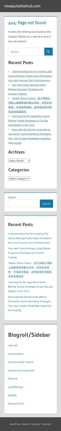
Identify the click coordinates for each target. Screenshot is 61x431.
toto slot (12, 345)
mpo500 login (16, 386)
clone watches (16, 353)
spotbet (12, 395)
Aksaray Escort (16, 403)
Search (12, 197)
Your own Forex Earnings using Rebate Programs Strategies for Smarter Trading (27, 89)
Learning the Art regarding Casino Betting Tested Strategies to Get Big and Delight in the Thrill (28, 120)
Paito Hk (12, 378)
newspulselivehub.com (22, 6)
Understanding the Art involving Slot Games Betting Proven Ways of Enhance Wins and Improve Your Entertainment (30, 76)
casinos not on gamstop (21, 370)
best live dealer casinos (20, 362)
